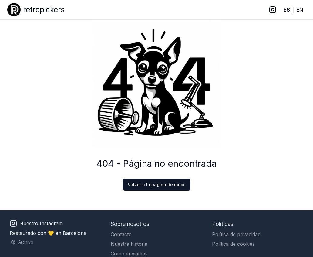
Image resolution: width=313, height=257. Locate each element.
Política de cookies (233, 244)
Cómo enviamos (129, 254)
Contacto (121, 234)
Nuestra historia (129, 244)
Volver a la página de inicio (157, 184)
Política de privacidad (236, 234)
